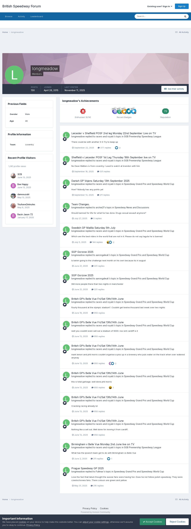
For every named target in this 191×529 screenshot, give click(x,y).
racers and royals (105, 136)
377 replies (104, 147)
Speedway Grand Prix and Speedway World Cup (149, 184)
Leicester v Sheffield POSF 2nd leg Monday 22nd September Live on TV (113, 133)
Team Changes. (80, 204)
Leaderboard (36, 16)
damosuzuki (23, 194)
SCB (19, 174)
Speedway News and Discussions (132, 207)
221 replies (97, 266)
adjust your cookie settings (96, 522)
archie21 (100, 207)
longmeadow (78, 136)
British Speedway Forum (21, 6)
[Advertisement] (95, 45)
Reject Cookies (177, 521)
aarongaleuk (102, 255)
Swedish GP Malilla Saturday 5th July (93, 227)
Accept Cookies (152, 521)
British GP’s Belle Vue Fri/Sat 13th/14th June (97, 298)
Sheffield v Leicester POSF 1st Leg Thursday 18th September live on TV (113, 157)
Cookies (104, 508)
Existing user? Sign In (159, 6)
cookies (22, 522)
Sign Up (181, 6)
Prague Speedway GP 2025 (87, 468)
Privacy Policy (90, 508)
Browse (8, 16)
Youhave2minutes (26, 204)
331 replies (103, 171)
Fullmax (99, 471)
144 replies (96, 242)
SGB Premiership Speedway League (142, 136)
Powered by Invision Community (95, 512)
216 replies (97, 485)
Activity (21, 16)
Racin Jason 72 (25, 214)
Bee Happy (22, 184)
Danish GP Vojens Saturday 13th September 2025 (100, 180)
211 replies (103, 195)
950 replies (98, 313)
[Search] (148, 16)
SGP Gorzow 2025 (82, 251)
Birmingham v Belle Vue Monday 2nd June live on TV (102, 444)
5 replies (96, 218)
